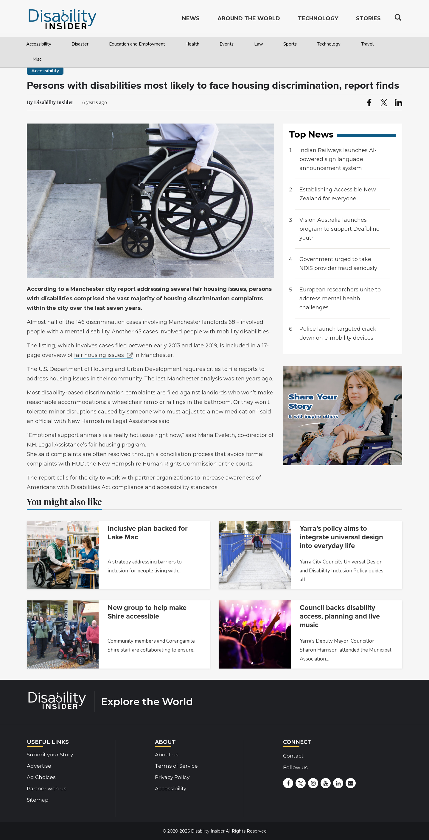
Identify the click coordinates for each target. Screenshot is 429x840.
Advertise (39, 766)
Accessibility (38, 44)
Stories (368, 19)
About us (166, 755)
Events (227, 44)
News (191, 19)
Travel (367, 44)
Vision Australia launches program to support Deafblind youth (339, 229)
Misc (36, 59)
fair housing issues (99, 355)
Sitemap (38, 800)
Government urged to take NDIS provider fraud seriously (338, 263)
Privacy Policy (172, 777)
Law (258, 44)
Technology (329, 44)
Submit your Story (50, 755)
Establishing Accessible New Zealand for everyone (337, 194)
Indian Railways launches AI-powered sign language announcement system (338, 159)
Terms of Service (176, 766)
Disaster (80, 44)
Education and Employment (137, 44)
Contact (293, 756)
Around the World (248, 19)
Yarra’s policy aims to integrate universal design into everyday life (341, 537)
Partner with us (46, 788)
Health (192, 44)
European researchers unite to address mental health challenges (340, 298)
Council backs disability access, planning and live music (340, 616)
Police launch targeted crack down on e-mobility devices (337, 333)
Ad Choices (41, 777)
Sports (290, 44)
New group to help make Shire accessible (147, 612)
